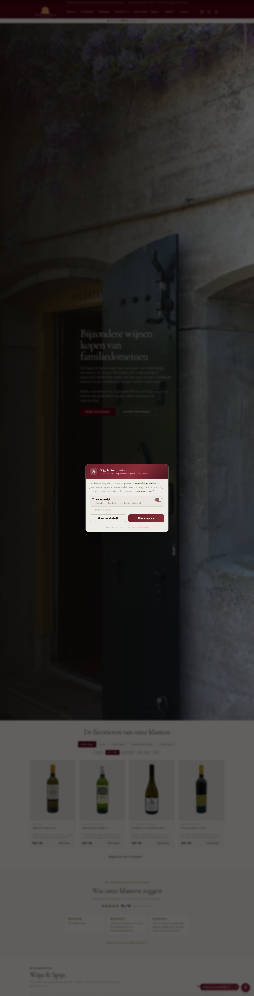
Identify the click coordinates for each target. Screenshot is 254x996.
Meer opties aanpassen (100, 510)
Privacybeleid (144, 527)
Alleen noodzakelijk (108, 518)
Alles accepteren (146, 518)
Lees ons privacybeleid (143, 491)
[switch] (158, 500)
